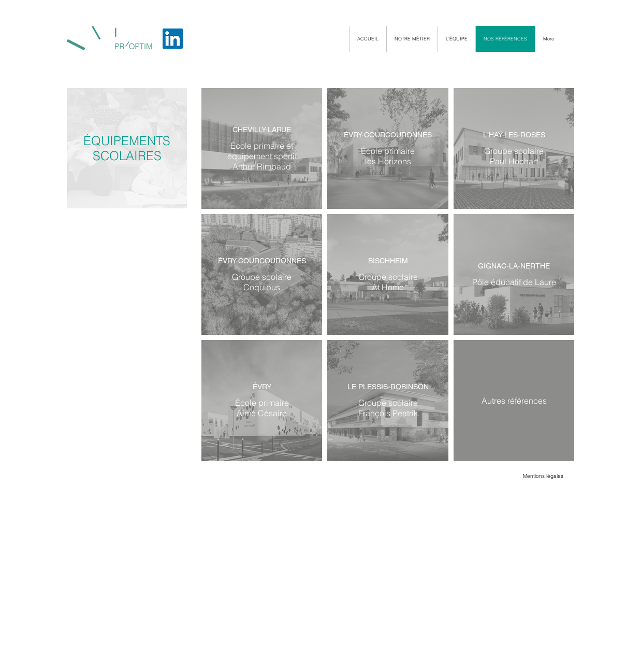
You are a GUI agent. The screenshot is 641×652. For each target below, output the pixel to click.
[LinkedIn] (173, 39)
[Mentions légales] (543, 476)
